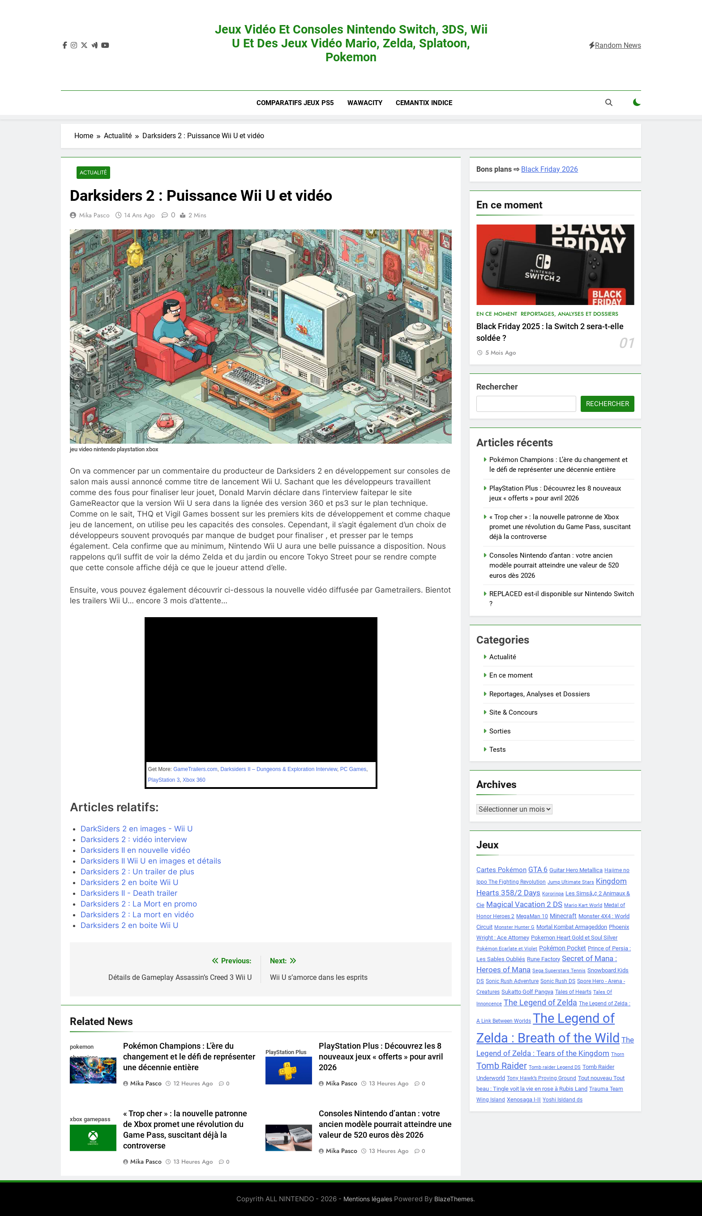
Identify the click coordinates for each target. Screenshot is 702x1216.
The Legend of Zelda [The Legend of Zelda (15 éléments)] (540, 1002)
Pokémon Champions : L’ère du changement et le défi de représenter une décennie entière (189, 1057)
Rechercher (497, 386)
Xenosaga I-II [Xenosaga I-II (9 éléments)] (524, 1099)
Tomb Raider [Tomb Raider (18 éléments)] (501, 1066)
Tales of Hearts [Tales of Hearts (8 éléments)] (573, 992)
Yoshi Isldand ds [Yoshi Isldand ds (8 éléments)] (562, 1100)
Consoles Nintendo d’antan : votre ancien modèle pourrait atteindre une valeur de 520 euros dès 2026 (385, 1125)
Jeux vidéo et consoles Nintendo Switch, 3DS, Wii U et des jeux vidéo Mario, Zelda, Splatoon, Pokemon (351, 43)
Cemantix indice (424, 103)
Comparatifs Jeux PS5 (295, 103)
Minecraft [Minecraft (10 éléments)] (563, 915)
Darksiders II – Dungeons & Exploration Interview (278, 769)
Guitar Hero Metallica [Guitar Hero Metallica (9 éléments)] (576, 870)
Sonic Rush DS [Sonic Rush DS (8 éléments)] (557, 981)
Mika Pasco (94, 215)
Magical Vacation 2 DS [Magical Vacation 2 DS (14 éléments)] (524, 904)
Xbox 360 (194, 780)
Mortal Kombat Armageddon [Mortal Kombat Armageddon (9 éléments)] (571, 927)
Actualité (93, 173)
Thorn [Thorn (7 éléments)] (617, 1054)
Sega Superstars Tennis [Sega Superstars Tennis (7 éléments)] (559, 971)
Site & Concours (513, 712)
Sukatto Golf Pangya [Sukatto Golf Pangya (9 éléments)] (527, 991)
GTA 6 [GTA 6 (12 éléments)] (538, 870)
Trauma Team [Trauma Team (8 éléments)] (606, 1089)
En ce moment (496, 314)
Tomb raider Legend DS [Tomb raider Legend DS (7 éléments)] (555, 1067)
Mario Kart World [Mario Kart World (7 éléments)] (583, 905)
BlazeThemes (453, 1199)
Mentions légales (367, 1199)
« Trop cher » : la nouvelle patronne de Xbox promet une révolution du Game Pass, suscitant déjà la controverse (560, 527)
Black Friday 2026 (549, 169)
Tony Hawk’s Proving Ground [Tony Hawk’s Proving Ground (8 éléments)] (541, 1078)
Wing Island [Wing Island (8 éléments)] (490, 1100)
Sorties (500, 731)
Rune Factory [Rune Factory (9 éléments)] (543, 959)
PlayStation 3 (164, 780)
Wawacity (364, 103)
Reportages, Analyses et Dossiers (569, 314)
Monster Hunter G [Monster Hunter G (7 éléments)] (514, 927)
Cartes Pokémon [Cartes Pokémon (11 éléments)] (501, 870)
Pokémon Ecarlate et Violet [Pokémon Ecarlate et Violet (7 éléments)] (506, 949)
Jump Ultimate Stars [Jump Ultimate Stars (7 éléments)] (571, 882)
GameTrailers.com (195, 769)
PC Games (353, 769)
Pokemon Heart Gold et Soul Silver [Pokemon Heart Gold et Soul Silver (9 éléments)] (574, 937)
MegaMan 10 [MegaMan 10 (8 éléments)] (532, 916)
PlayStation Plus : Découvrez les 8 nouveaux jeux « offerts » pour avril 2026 (381, 1057)
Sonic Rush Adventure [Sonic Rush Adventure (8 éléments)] (512, 981)
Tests (497, 750)
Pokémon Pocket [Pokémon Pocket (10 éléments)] (562, 948)
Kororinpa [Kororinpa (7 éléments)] (553, 894)
